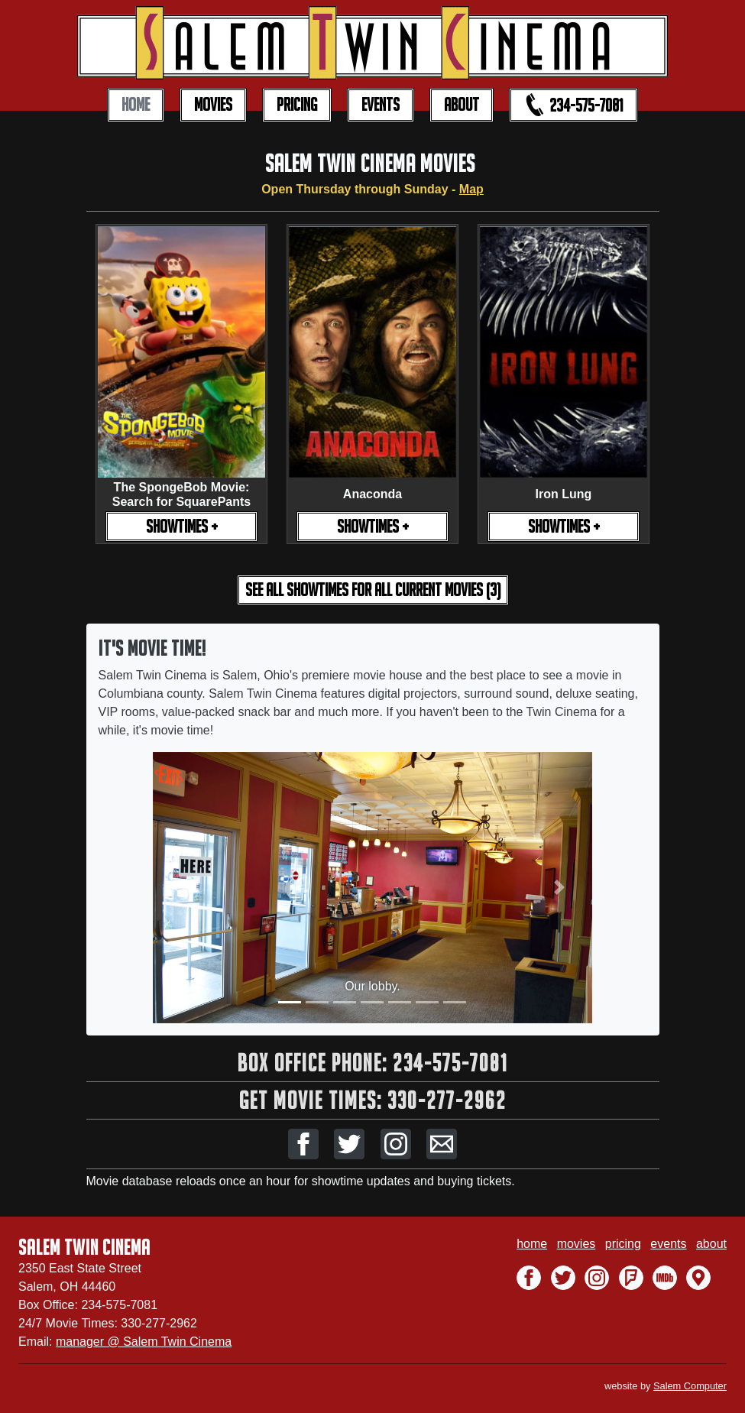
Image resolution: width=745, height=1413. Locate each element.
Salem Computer (690, 1386)
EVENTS (380, 104)
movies (576, 1243)
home (532, 1243)
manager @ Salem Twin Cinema (144, 1341)
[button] (303, 1144)
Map (471, 189)
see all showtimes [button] (372, 589)
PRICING (297, 104)
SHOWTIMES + (182, 526)
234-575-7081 (573, 104)
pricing (623, 1243)
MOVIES (213, 104)
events (668, 1243)
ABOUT (461, 104)
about (711, 1243)
